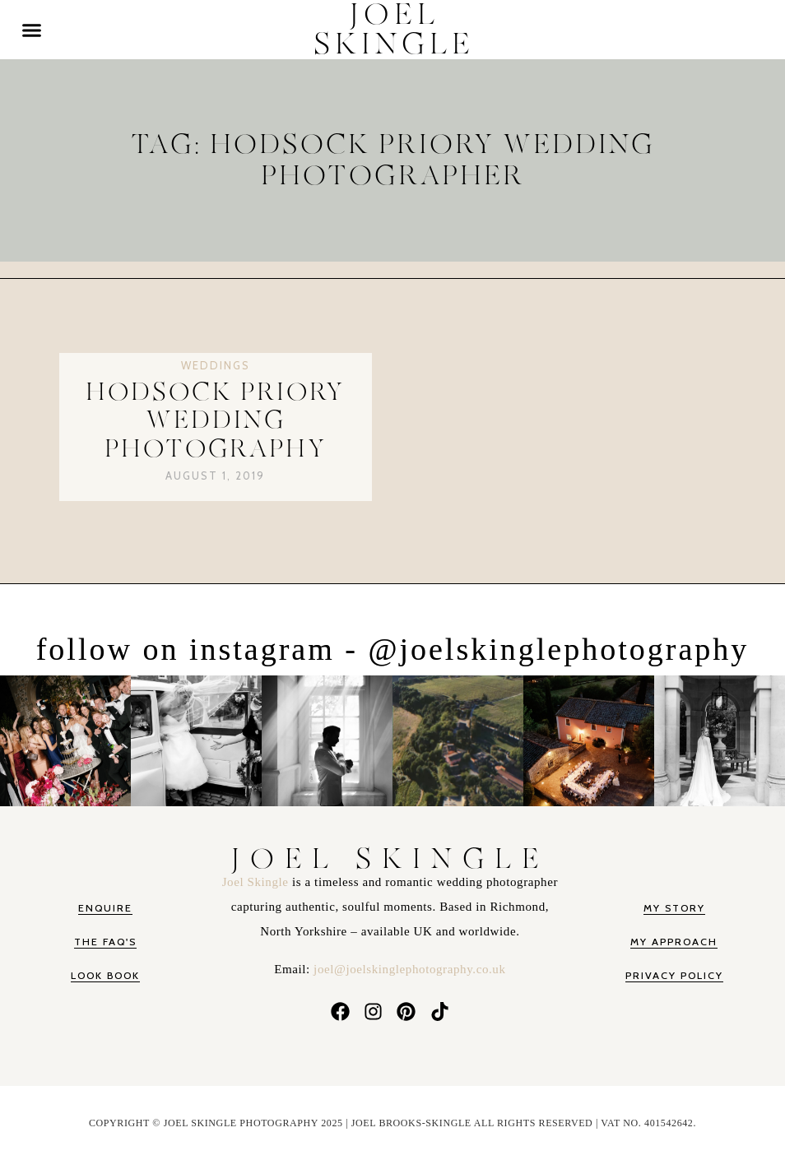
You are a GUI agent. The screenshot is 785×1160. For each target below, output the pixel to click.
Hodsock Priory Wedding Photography (215, 420)
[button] (32, 29)
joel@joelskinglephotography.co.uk (409, 969)
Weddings (215, 365)
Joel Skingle (257, 882)
